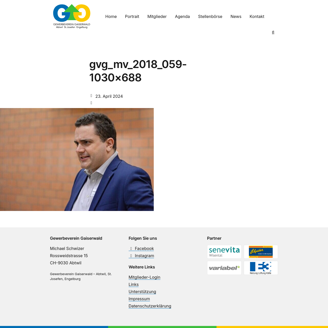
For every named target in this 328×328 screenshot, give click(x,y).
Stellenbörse (210, 16)
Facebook (141, 248)
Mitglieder (157, 16)
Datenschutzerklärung (150, 305)
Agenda (182, 16)
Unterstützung (142, 291)
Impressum (139, 298)
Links (134, 284)
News (235, 16)
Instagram (141, 255)
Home (111, 16)
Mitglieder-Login (144, 277)
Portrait (132, 16)
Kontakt (257, 16)
